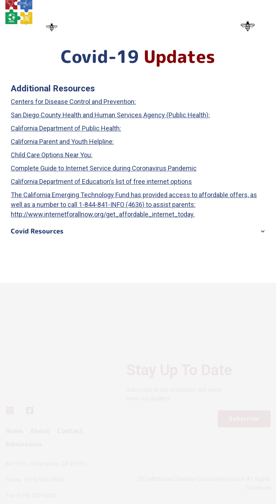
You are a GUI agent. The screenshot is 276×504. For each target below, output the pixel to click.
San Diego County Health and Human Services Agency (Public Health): (110, 115)
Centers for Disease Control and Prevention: (73, 101)
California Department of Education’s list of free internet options (101, 181)
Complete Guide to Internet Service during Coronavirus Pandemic (104, 168)
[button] (138, 231)
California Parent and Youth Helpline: (62, 141)
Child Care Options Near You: (51, 155)
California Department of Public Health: (66, 128)
